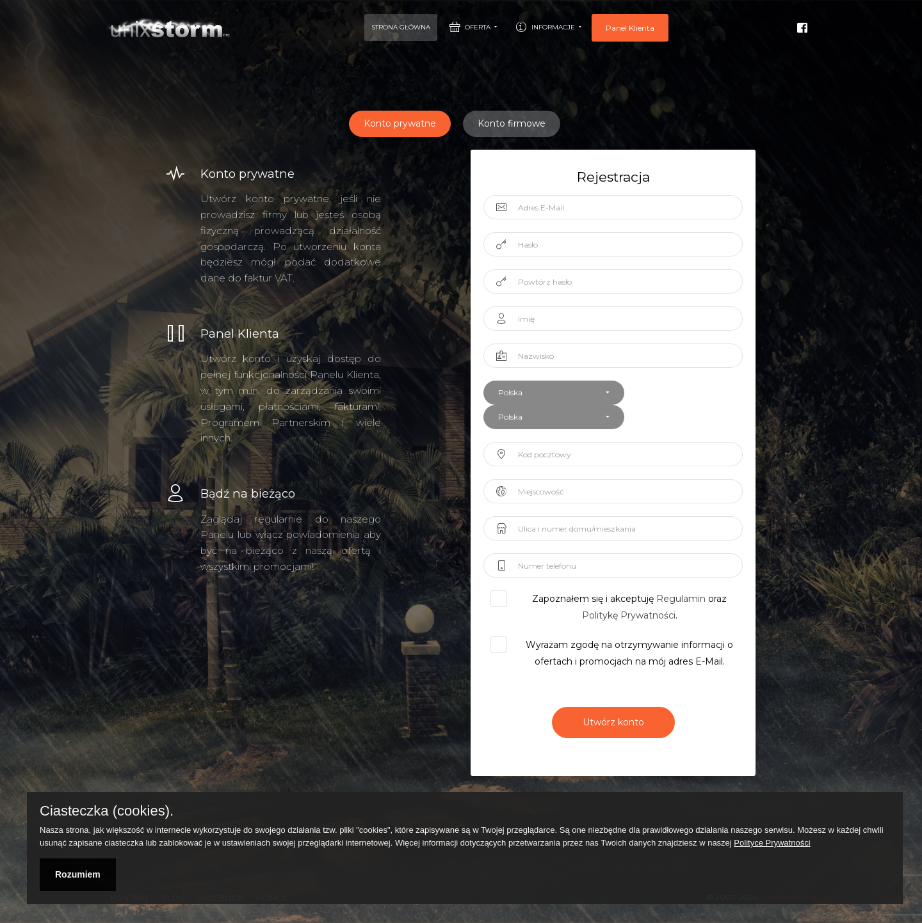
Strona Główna (400, 27)
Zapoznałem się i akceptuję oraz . (623, 607)
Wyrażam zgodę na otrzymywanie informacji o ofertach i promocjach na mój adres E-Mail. (623, 653)
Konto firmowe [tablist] (512, 123)
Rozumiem (78, 874)
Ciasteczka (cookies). (107, 811)
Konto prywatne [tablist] (400, 123)
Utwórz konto (613, 722)
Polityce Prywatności (772, 843)
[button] (553, 393)
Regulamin (681, 598)
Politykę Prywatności (628, 615)
